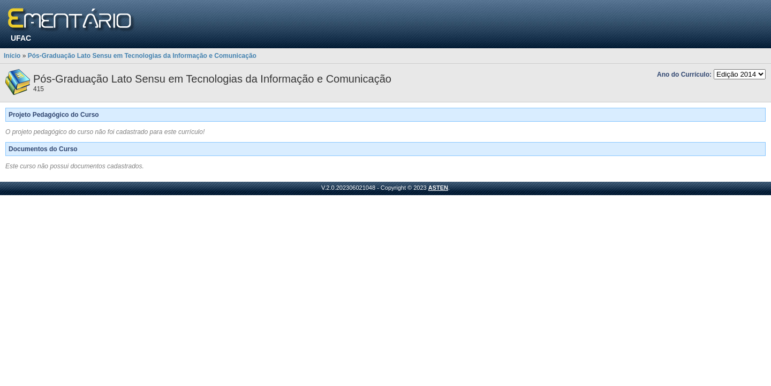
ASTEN (438, 187)
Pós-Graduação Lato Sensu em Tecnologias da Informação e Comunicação (142, 56)
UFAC (21, 38)
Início (12, 56)
